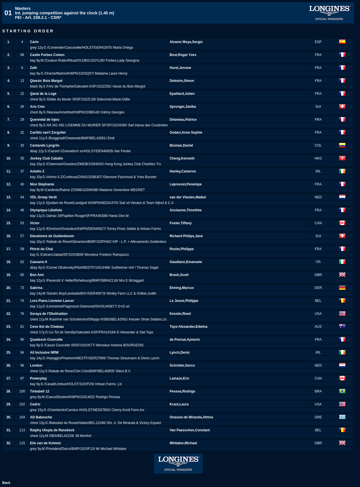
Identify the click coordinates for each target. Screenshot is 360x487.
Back (6, 483)
